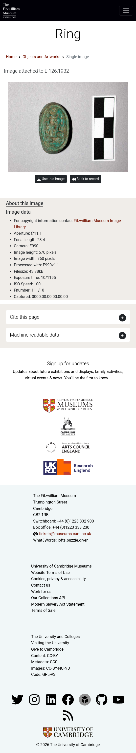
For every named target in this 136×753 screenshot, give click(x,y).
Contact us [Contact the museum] (40, 585)
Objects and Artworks (41, 56)
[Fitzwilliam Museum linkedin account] (68, 699)
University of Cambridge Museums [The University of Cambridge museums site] (61, 566)
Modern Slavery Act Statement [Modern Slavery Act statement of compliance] (58, 604)
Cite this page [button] (24, 317)
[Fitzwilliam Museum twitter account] (18, 699)
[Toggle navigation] (126, 11)
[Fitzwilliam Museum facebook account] (51, 699)
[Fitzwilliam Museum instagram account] (34, 699)
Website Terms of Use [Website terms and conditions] (50, 572)
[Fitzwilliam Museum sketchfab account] (85, 699)
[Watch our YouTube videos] (118, 699)
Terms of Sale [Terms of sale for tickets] (43, 610)
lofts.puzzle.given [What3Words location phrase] (73, 540)
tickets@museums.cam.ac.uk (65, 533)
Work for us (41, 591)
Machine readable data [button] (34, 335)
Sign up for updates (68, 363)
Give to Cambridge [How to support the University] (47, 649)
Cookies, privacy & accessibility (58, 578)
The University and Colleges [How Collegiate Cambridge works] (55, 636)
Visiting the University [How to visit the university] (50, 642)
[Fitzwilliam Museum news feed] (68, 715)
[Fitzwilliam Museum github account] (102, 699)
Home (11, 56)
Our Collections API (48, 597)
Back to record (85, 179)
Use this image (51, 179)
